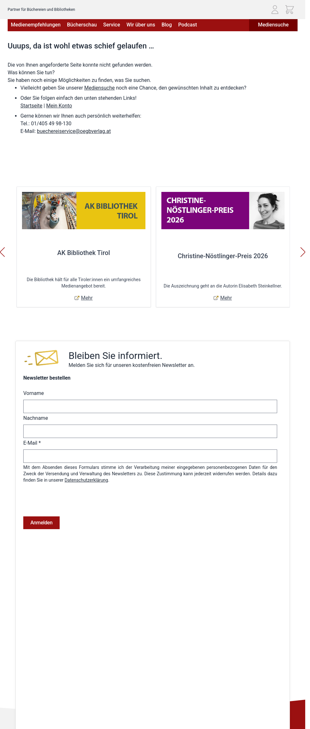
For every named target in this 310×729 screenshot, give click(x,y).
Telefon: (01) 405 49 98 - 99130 (39, 700)
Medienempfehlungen (36, 25)
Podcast (187, 25)
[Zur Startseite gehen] (45, 7)
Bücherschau (82, 25)
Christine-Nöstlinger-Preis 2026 (223, 256)
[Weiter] (303, 252)
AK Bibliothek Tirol (83, 253)
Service (111, 25)
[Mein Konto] (275, 9)
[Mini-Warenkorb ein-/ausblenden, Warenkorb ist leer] (289, 9)
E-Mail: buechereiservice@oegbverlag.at (47, 707)
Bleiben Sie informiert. (115, 355)
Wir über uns (140, 25)
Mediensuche (273, 25)
